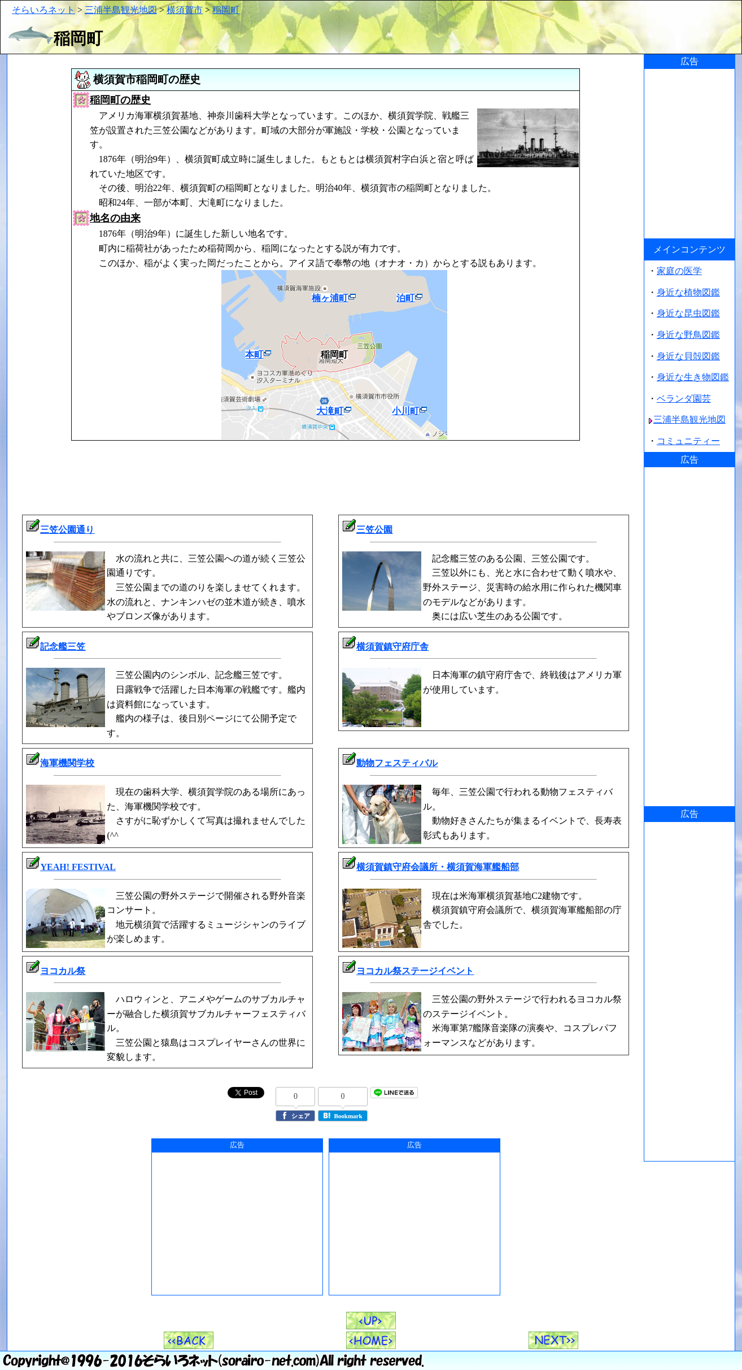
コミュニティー (688, 441)
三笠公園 (374, 529)
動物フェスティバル (397, 763)
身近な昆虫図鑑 (688, 313)
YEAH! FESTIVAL (78, 867)
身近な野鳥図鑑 (688, 335)
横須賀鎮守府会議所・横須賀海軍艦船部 (437, 867)
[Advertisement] (325, 475)
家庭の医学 (679, 271)
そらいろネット (43, 10)
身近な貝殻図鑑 (688, 356)
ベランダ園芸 (684, 398)
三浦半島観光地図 (121, 10)
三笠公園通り (67, 529)
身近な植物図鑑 (688, 292)
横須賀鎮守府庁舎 (392, 646)
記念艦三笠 (62, 646)
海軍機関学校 (67, 763)
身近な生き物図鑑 (693, 377)
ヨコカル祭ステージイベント (415, 971)
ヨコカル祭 (62, 971)
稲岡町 (225, 10)
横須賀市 (185, 10)
